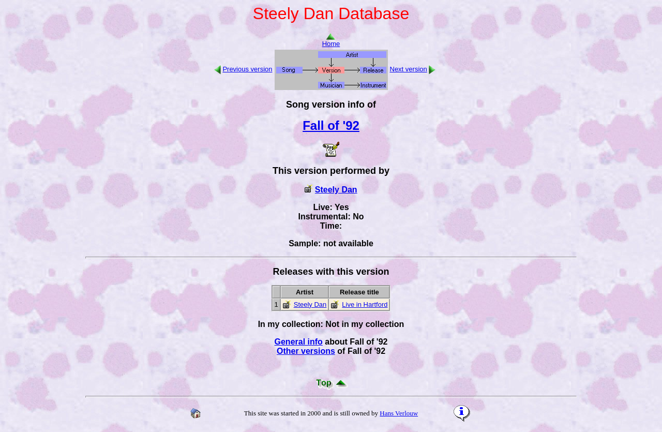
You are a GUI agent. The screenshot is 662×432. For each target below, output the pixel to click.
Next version (408, 69)
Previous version (247, 69)
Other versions (306, 351)
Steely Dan (336, 189)
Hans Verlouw (399, 413)
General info (299, 341)
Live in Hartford (364, 304)
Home (331, 41)
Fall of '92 (331, 125)
